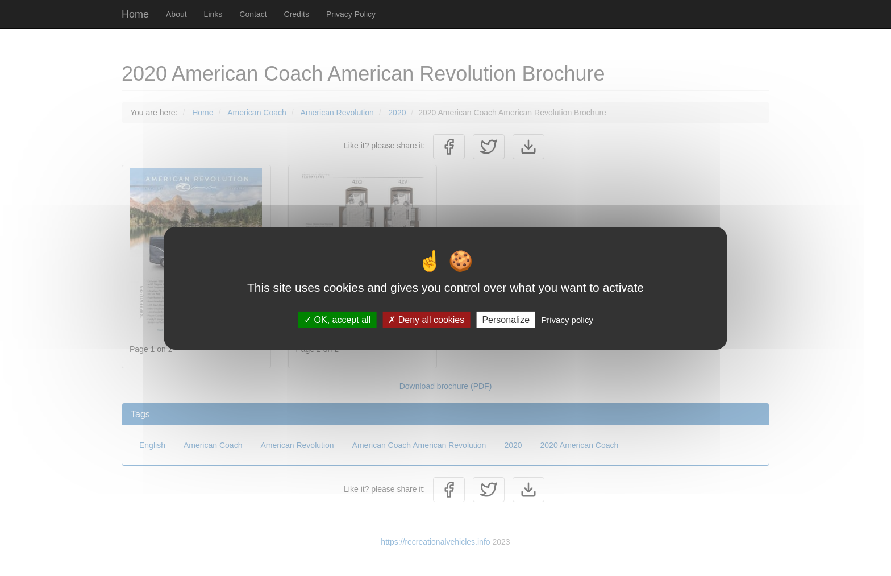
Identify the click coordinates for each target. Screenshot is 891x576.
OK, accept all (337, 319)
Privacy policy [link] (567, 319)
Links (213, 14)
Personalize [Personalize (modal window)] (506, 319)
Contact (253, 14)
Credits (296, 14)
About (176, 14)
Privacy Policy (351, 14)
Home (135, 14)
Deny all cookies (426, 319)
